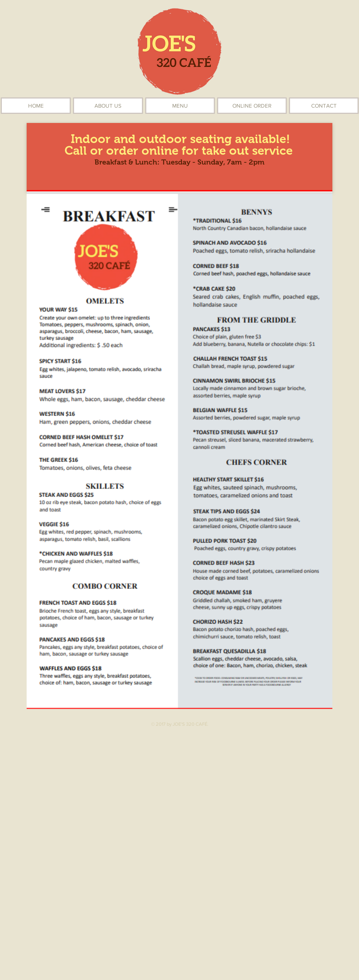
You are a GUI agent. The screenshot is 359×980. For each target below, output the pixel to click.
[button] (180, 105)
